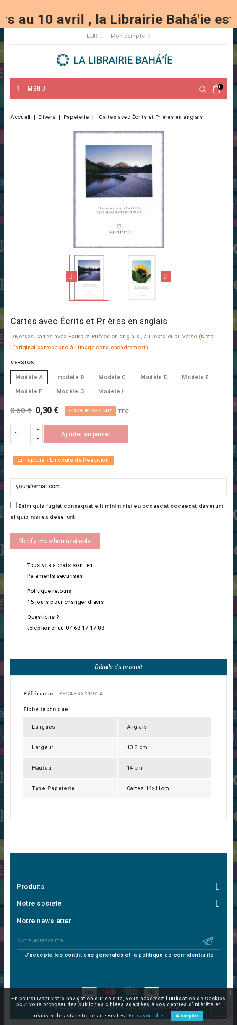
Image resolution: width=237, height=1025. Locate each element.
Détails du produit (118, 667)
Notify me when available (55, 541)
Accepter (186, 1016)
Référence (38, 693)
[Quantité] (20, 434)
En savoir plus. (148, 1016)
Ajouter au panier (86, 434)
